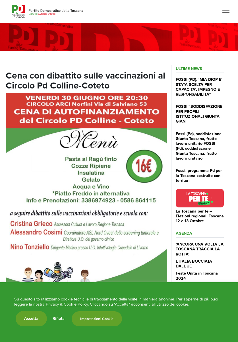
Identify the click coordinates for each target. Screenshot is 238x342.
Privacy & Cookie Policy (67, 304)
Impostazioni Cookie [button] (96, 319)
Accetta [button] (31, 319)
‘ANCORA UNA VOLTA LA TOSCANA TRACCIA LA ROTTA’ (199, 249)
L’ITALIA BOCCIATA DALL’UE (194, 263)
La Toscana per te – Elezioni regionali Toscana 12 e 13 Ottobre (200, 216)
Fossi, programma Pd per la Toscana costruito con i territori (199, 175)
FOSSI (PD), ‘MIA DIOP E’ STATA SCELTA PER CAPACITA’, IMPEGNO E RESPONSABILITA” (199, 86)
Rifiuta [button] (59, 318)
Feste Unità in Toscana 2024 (197, 275)
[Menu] (226, 12)
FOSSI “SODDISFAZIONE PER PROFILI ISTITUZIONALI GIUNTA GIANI (199, 113)
